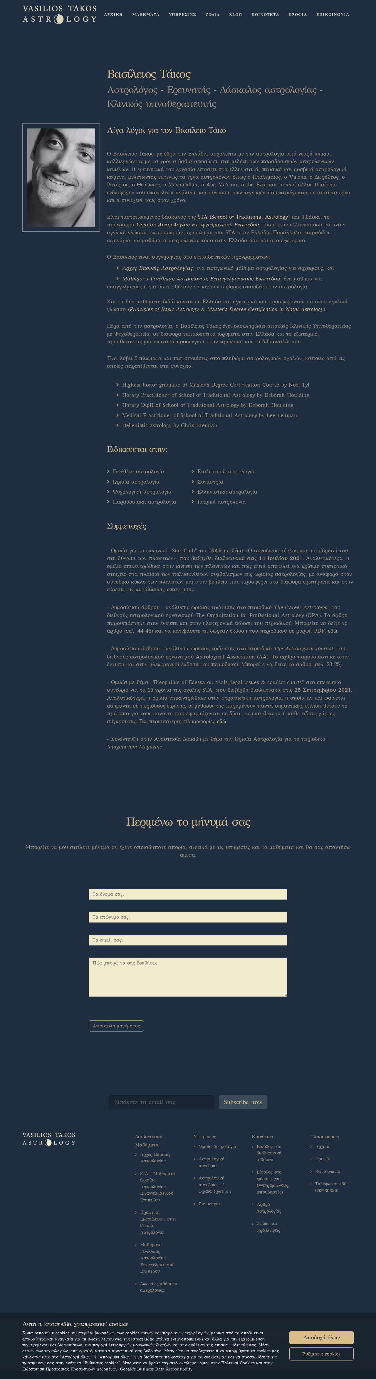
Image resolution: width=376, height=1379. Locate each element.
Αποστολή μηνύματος (116, 1026)
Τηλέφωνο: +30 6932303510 (331, 1187)
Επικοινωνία (327, 1171)
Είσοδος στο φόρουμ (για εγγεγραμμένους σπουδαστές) (272, 1182)
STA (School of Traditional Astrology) (244, 217)
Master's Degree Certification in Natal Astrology (265, 309)
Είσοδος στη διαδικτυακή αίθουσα (269, 1153)
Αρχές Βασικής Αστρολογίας (157, 268)
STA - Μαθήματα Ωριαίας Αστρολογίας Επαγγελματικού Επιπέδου (157, 1187)
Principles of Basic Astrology (164, 309)
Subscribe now (243, 1102)
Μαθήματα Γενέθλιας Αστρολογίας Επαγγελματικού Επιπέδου (156, 1258)
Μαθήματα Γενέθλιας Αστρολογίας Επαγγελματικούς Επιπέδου (201, 279)
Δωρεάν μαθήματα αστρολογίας (158, 1287)
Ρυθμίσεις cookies (321, 1354)
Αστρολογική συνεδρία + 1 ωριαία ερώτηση (215, 1184)
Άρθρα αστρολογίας (269, 1208)
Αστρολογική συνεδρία (212, 1162)
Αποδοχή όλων (321, 1337)
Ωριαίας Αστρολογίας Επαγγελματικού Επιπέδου (198, 225)
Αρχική (322, 1146)
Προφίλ (322, 1158)
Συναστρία (209, 1203)
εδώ (332, 631)
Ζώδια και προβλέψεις (268, 1227)
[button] (146, 14)
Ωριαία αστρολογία (217, 1146)
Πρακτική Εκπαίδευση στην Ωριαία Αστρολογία (158, 1222)
